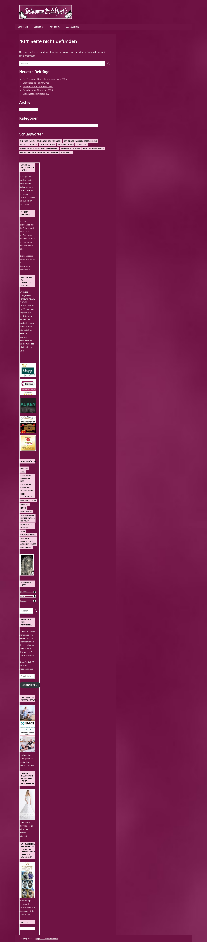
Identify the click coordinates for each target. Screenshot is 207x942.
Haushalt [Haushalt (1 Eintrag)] (62, 145)
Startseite (23, 27)
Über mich (39, 27)
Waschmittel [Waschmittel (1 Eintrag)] (66, 152)
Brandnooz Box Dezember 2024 (38, 86)
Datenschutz (72, 27)
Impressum (55, 27)
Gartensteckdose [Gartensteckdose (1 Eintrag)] (47, 145)
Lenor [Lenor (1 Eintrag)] (71, 145)
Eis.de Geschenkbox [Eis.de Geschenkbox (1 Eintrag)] (28, 145)
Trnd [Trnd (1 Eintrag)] (84, 148)
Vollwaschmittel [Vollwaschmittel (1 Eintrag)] (96, 148)
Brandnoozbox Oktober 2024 (37, 94)
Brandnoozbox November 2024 (38, 90)
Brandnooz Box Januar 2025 (36, 82)
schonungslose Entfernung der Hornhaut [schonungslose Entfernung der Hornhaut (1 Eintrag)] (39, 148)
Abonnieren (29, 685)
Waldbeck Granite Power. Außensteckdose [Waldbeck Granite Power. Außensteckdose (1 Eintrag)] (39, 152)
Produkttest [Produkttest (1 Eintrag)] (81, 145)
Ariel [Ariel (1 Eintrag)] (32, 141)
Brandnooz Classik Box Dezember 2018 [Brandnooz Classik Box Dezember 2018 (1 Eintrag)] (80, 141)
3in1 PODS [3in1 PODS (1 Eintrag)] (24, 141)
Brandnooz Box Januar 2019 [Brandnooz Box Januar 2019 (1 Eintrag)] (49, 141)
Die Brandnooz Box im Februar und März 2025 (45, 79)
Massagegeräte (26, 758)
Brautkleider (25, 826)
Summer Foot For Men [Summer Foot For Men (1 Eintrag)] (70, 148)
